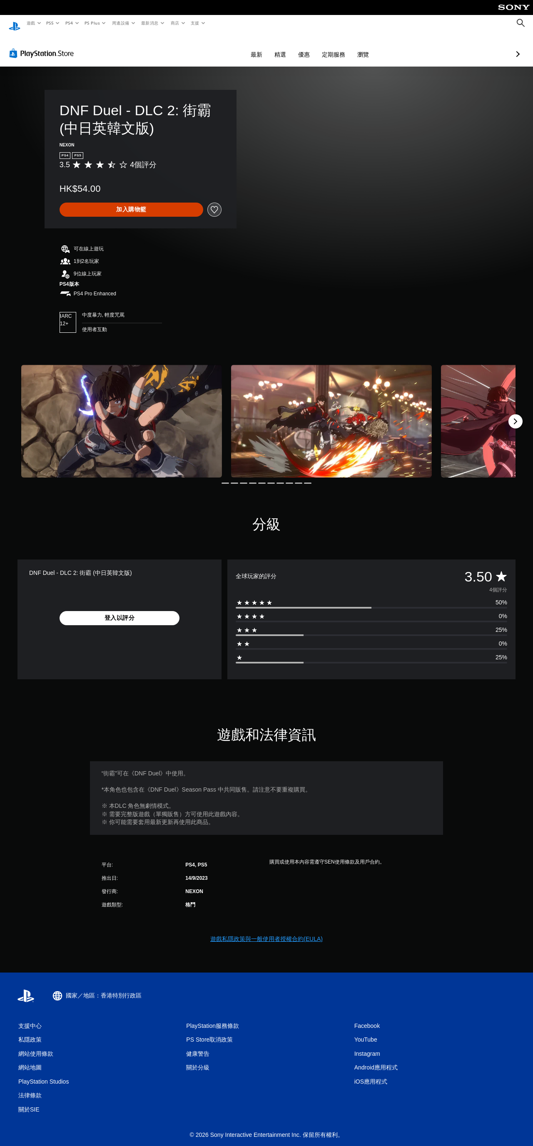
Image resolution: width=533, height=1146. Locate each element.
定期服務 (289, 46)
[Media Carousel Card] (121, 413)
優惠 (260, 46)
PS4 (69, 23)
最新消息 (150, 23)
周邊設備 (120, 23)
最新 (212, 46)
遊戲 (30, 23)
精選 (236, 46)
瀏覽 (319, 46)
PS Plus (92, 23)
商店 (174, 23)
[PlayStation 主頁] (14, 23)
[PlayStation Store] (43, 45)
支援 (194, 23)
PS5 (50, 23)
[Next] (515, 413)
